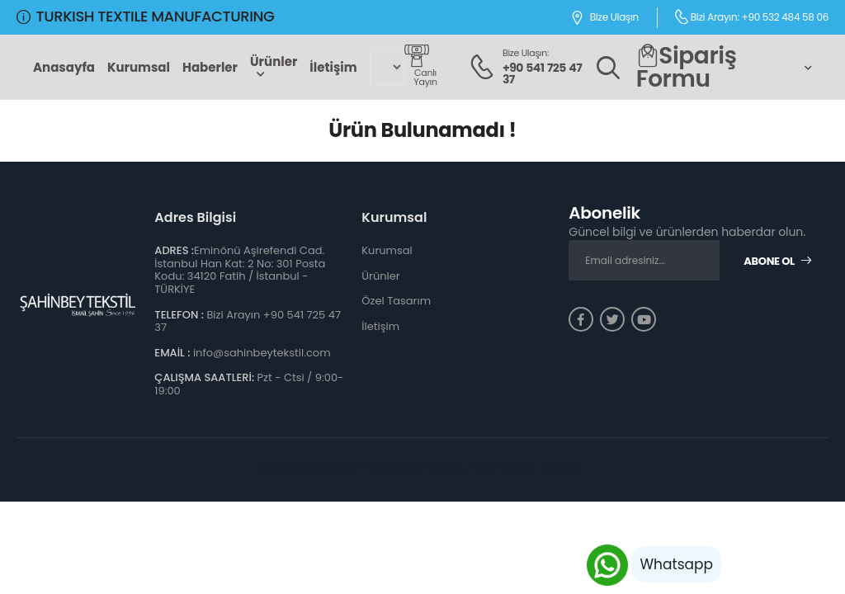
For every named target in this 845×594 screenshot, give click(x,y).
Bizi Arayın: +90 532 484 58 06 (751, 16)
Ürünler (273, 61)
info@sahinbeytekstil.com (262, 353)
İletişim (332, 67)
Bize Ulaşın (604, 18)
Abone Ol (778, 261)
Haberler (210, 67)
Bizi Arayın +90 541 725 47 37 (247, 321)
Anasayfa (64, 67)
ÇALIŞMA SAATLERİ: (204, 377)
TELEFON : (179, 315)
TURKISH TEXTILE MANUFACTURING (145, 16)
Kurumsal (138, 67)
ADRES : (174, 250)
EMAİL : (172, 353)
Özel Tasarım (396, 301)
